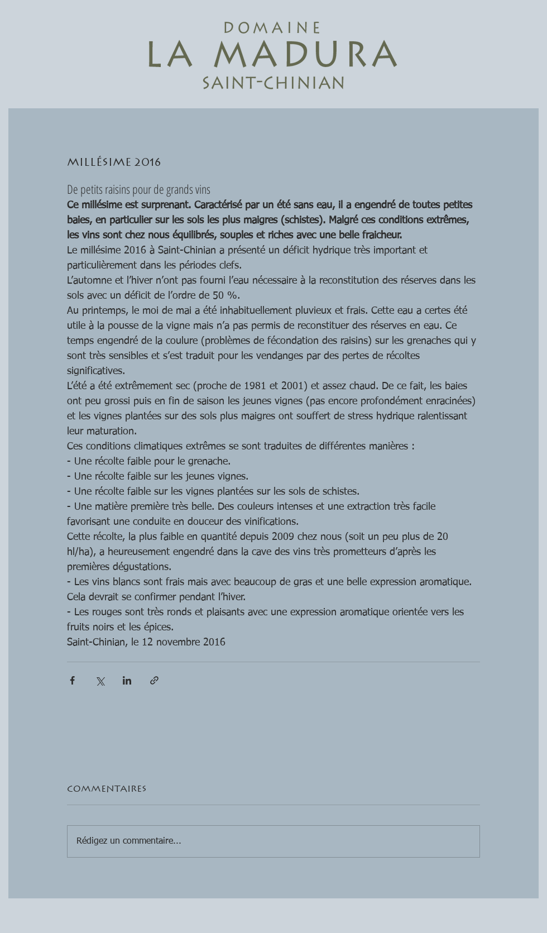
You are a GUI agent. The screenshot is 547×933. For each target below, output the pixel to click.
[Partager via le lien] (154, 680)
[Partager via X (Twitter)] (99, 680)
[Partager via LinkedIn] (127, 680)
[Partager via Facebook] (72, 680)
